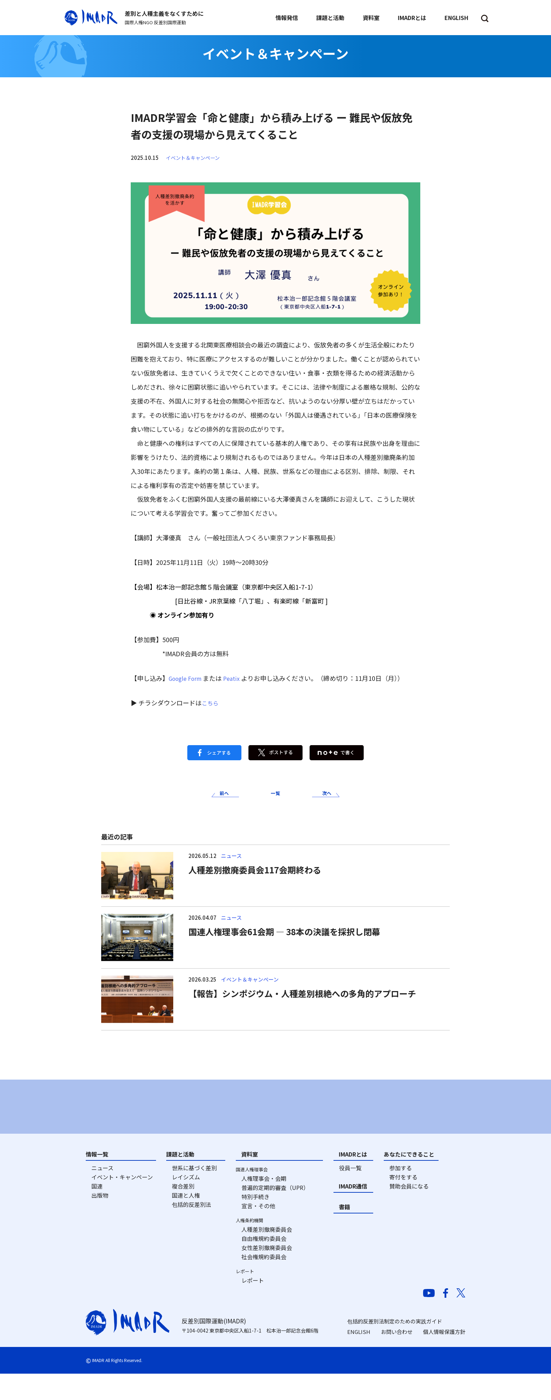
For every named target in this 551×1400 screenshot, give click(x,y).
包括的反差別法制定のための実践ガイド (394, 1347)
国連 (97, 1213)
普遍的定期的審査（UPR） (275, 1214)
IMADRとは (353, 1181)
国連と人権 (186, 1222)
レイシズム (186, 1203)
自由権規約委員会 (263, 1265)
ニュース (102, 1194)
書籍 (344, 1233)
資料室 (249, 1181)
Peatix (238, 678)
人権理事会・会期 (263, 1205)
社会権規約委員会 (263, 1283)
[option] (145, 1118)
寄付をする (403, 1203)
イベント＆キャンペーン (194, 157)
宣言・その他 (258, 1232)
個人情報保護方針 (444, 1358)
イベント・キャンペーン (122, 1203)
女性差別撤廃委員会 (266, 1274)
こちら (211, 702)
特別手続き (255, 1223)
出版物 (99, 1222)
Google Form (188, 678)
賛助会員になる (409, 1213)
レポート (252, 1307)
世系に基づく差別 (194, 1194)
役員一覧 (350, 1194)
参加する (400, 1194)
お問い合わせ (397, 1358)
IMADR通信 (353, 1213)
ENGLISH (358, 1358)
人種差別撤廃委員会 (266, 1256)
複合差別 (183, 1213)
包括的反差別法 (191, 1231)
